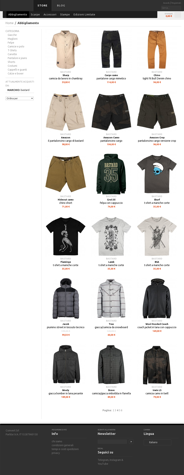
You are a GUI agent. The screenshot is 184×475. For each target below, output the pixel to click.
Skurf (157, 199)
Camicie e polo (16, 46)
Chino (157, 75)
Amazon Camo (111, 137)
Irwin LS (157, 390)
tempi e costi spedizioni (65, 449)
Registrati (176, 3)
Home (9, 23)
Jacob (65, 324)
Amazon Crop (157, 137)
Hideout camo (66, 199)
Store (42, 5)
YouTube (103, 463)
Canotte (12, 54)
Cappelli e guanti (17, 69)
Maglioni (12, 38)
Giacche (12, 34)
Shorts (11, 61)
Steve (111, 390)
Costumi (12, 65)
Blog (61, 5)
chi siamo (57, 441)
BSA (157, 262)
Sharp (66, 75)
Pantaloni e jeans (17, 58)
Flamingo (66, 262)
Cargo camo (111, 75)
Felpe (11, 42)
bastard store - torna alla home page (17, 8)
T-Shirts (12, 50)
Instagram (115, 459)
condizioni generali (62, 445)
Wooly (65, 390)
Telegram (103, 459)
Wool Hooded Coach (157, 324)
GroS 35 (111, 199)
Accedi (166, 3)
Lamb (111, 262)
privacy (56, 452)
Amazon (65, 137)
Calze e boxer (16, 73)
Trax (111, 324)
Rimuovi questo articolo (32, 90)
